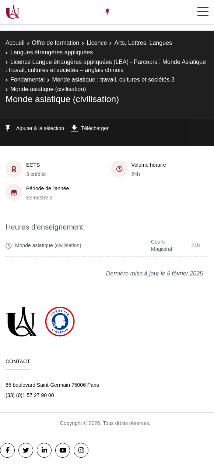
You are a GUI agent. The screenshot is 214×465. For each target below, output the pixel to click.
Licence (97, 43)
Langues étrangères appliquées (51, 52)
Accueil (15, 43)
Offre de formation (56, 43)
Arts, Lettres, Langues (143, 43)
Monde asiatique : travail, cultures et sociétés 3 (113, 79)
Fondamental (27, 79)
